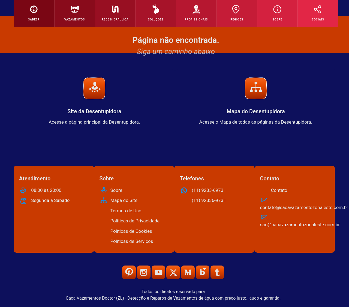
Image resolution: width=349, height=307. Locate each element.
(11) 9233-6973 (207, 190)
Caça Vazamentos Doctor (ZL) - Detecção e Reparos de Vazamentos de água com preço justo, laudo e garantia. (173, 298)
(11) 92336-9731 (209, 200)
